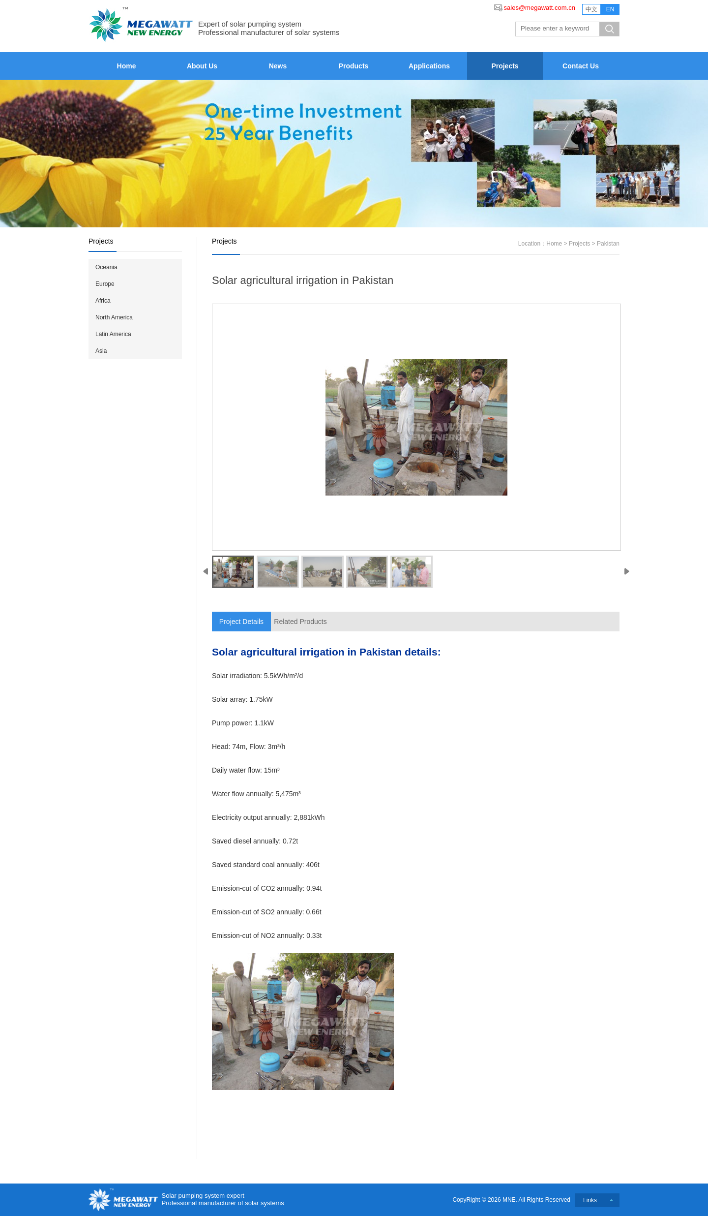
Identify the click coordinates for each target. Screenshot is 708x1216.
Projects (504, 66)
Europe (105, 284)
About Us (202, 66)
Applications (429, 66)
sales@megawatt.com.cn (539, 7)
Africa (103, 300)
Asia (101, 350)
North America (114, 317)
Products (354, 66)
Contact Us (580, 66)
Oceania (106, 267)
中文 (591, 9)
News (278, 66)
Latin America (113, 334)
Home (126, 66)
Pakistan (608, 243)
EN (610, 9)
